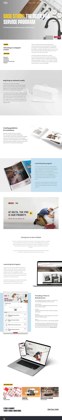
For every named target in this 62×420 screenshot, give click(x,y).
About (29, 2)
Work (34, 2)
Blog (51, 2)
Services (39, 2)
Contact (56, 2)
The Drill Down (45, 2)
